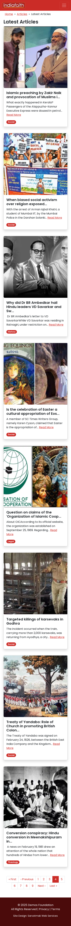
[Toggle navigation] (64, 5)
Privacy (44, 909)
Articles (22, 14)
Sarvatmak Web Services (43, 916)
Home (9, 14)
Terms (55, 909)
